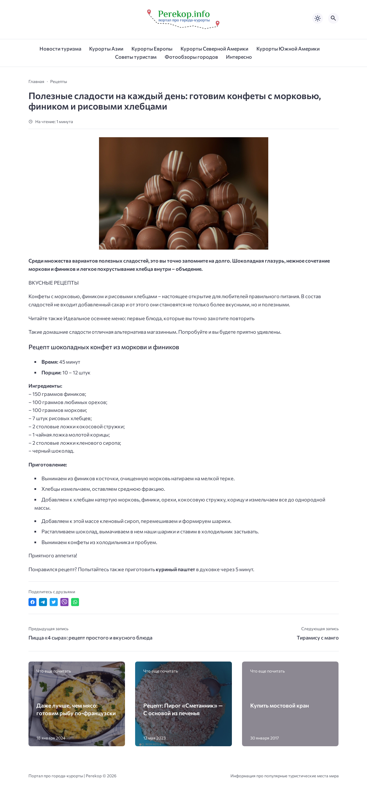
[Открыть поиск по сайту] (333, 18)
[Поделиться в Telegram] (43, 602)
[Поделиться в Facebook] (32, 602)
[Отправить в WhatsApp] (75, 602)
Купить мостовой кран (279, 705)
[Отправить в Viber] (64, 602)
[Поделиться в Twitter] (54, 602)
